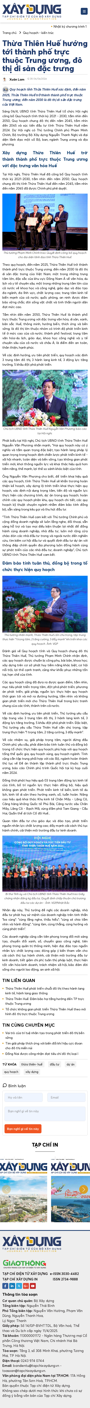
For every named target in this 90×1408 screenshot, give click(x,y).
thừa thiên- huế (32, 1064)
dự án (70, 1064)
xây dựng (32, 1071)
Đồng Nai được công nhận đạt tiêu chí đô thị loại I (41, 1054)
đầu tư (54, 1064)
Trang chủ (9, 33)
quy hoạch (11, 1071)
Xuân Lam (17, 79)
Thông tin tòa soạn (20, 1294)
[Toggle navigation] (84, 11)
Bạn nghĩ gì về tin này (23, 1129)
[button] (83, 1189)
